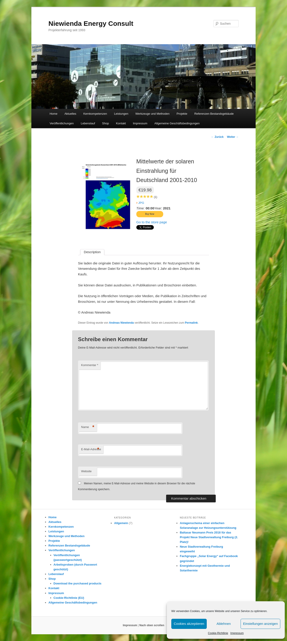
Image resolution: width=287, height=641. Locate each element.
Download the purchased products (78, 583)
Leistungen (121, 113)
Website (86, 471)
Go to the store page (151, 222)
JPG (141, 202)
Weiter (233, 136)
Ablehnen (224, 624)
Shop (105, 123)
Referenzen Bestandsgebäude (214, 113)
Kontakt (121, 123)
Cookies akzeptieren (189, 624)
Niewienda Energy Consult (90, 23)
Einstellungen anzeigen (260, 624)
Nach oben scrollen (151, 625)
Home (53, 113)
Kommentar (89, 365)
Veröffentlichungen (62, 123)
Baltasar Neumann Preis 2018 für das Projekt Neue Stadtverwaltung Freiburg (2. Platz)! (209, 537)
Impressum (237, 633)
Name (87, 427)
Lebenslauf (88, 123)
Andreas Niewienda (121, 322)
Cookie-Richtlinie (218, 633)
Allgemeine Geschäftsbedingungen (177, 123)
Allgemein (121, 523)
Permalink (191, 322)
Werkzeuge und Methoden (152, 113)
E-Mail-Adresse (91, 449)
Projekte (182, 113)
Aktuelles (70, 113)
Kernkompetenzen (95, 113)
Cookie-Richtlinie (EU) (69, 597)
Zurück (217, 136)
